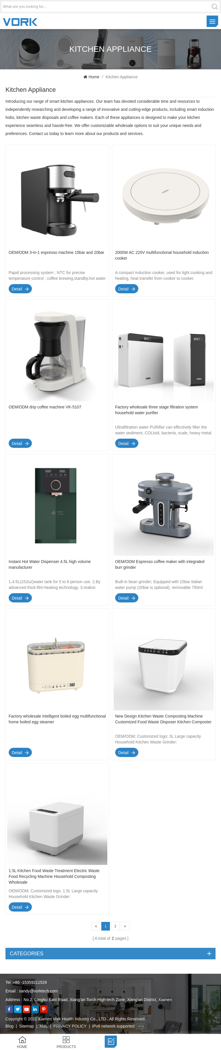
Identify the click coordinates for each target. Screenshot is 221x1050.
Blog (9, 1026)
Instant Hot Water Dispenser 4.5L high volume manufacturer (50, 564)
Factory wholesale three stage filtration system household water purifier (156, 410)
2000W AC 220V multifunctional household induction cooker (162, 255)
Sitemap (26, 1026)
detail (17, 289)
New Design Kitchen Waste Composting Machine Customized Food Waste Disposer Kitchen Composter (163, 719)
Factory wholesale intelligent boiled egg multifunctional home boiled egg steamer (57, 719)
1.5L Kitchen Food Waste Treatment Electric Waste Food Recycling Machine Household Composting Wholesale (54, 876)
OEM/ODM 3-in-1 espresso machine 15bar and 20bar (56, 252)
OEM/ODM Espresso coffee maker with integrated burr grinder (159, 564)
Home (91, 77)
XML (43, 1026)
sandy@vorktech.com (38, 991)
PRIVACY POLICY (69, 1026)
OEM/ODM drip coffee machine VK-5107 (45, 407)
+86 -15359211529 (30, 982)
